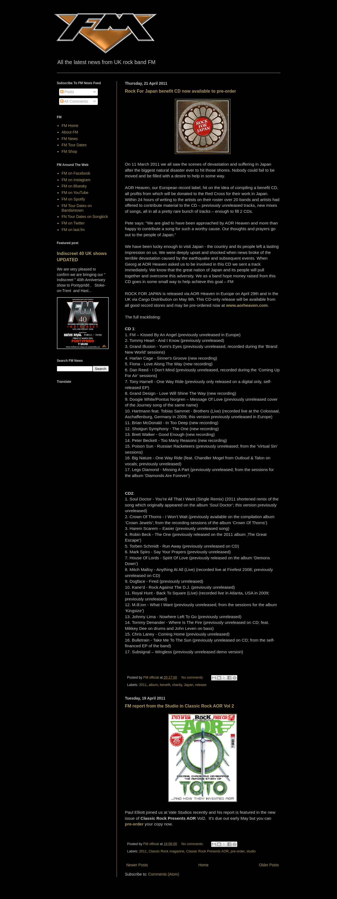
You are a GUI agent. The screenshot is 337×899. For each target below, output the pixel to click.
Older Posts (269, 865)
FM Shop (69, 151)
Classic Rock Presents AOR (207, 851)
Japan (188, 685)
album (153, 685)
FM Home (70, 125)
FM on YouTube (75, 192)
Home (203, 865)
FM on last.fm (73, 229)
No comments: (193, 677)
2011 (143, 685)
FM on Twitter (73, 223)
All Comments (74, 101)
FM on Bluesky (74, 186)
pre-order (238, 851)
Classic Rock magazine (166, 851)
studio (251, 851)
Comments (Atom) (163, 874)
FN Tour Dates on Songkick (85, 216)
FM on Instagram (76, 180)
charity (177, 685)
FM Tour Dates (74, 145)
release (200, 685)
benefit (165, 685)
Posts (67, 92)
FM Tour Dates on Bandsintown (77, 208)
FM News (70, 138)
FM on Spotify (73, 199)
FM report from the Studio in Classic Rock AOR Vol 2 (179, 706)
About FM (70, 132)
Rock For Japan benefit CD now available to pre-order (180, 91)
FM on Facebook (76, 173)
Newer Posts (137, 865)
